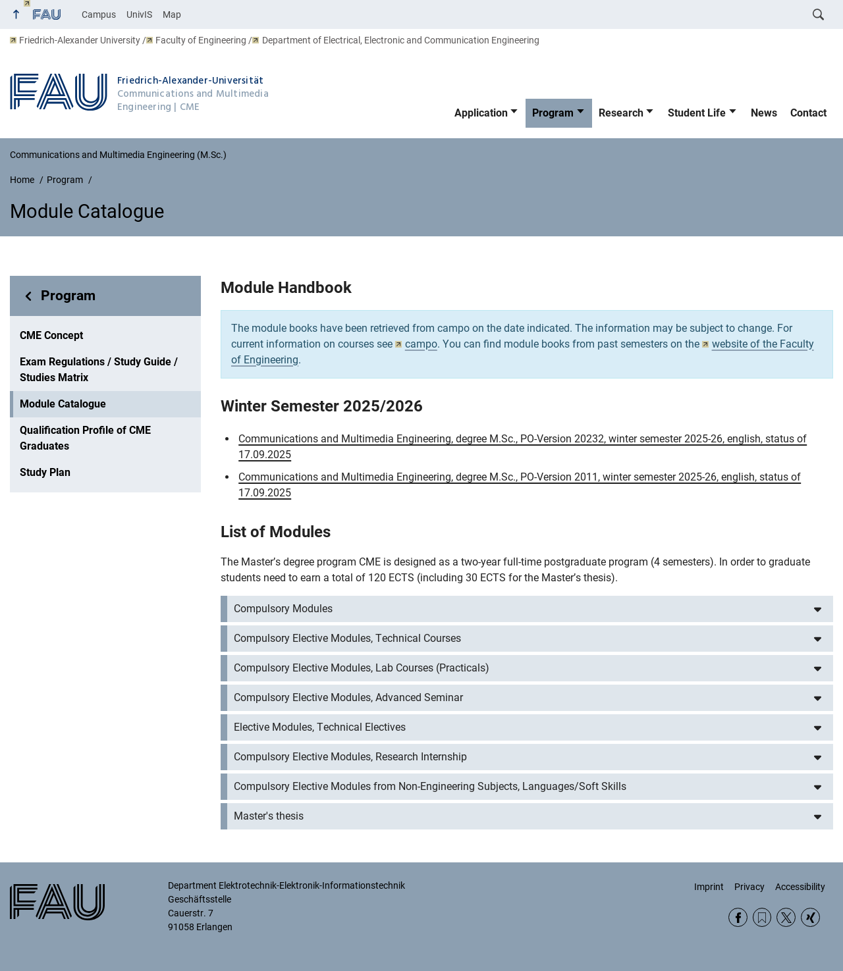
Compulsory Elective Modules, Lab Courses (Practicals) (361, 668)
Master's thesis (269, 816)
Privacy (749, 886)
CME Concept (51, 335)
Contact (808, 113)
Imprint (709, 886)
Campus (99, 14)
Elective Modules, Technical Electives (320, 727)
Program (553, 113)
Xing (810, 917)
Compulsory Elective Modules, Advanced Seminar (348, 697)
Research (621, 113)
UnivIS (139, 14)
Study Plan (45, 472)
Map (172, 14)
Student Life (697, 113)
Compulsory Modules (283, 608)
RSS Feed (762, 917)
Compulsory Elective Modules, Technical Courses (347, 638)
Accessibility (800, 886)
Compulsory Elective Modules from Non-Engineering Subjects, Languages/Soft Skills (430, 786)
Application (481, 113)
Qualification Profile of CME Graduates (85, 438)
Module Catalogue (63, 404)
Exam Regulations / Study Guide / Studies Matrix (99, 369)
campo (416, 344)
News (764, 113)
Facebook (738, 917)
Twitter (786, 917)
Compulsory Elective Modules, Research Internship (350, 756)
